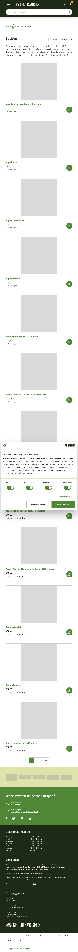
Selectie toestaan (38, 504)
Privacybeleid (63, 936)
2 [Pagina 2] (36, 760)
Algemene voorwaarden (47, 936)
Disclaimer (21, 941)
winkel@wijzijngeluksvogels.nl (24, 812)
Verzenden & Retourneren (27, 936)
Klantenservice (11, 936)
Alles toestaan (63, 504)
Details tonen (64, 497)
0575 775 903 (16, 804)
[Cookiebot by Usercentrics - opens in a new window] (64, 445)
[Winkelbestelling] (60, 39)
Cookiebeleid (10, 941)
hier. (34, 884)
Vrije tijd (19, 26)
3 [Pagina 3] (41, 760)
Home (10, 26)
